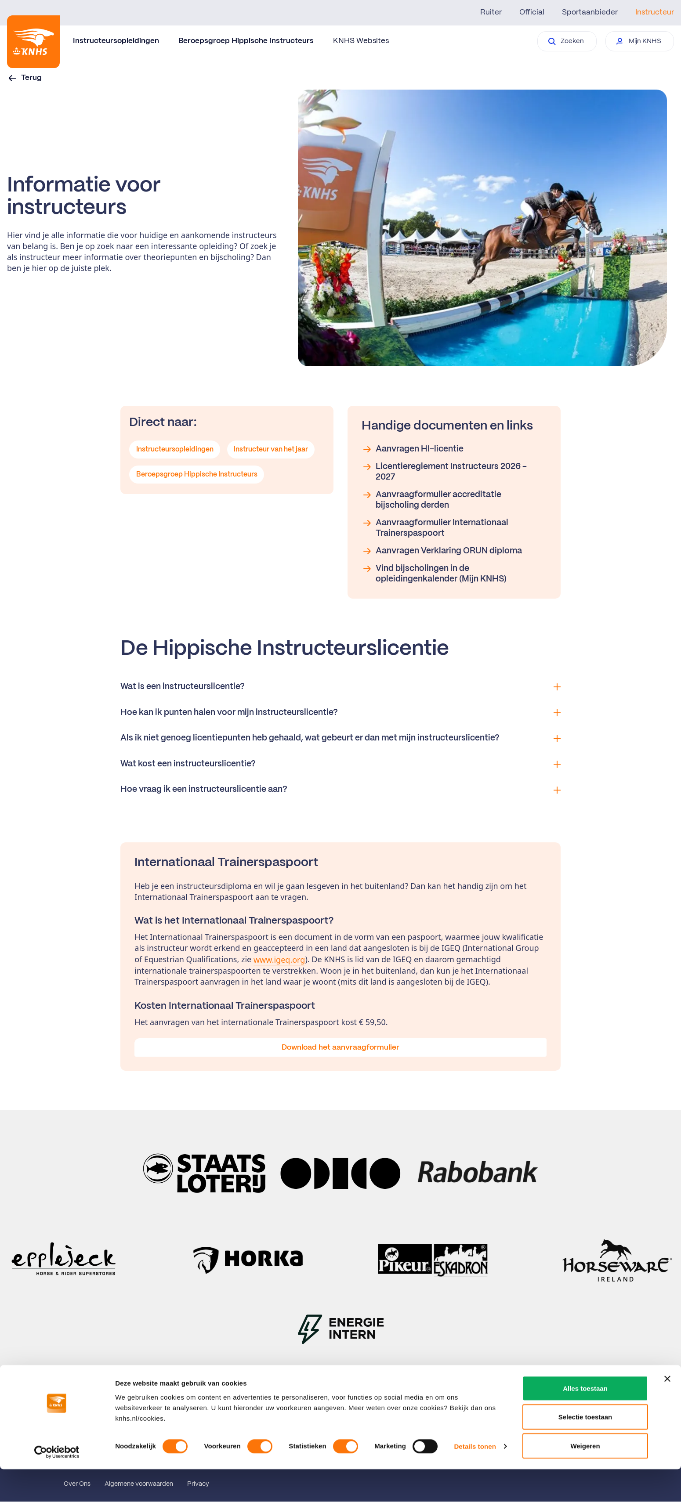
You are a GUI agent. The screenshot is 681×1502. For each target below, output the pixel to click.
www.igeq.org (279, 959)
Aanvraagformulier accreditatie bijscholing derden (431, 499)
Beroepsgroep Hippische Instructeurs (246, 40)
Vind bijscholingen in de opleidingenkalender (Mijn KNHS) (434, 573)
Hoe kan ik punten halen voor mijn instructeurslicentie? (340, 713)
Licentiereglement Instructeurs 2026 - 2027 (444, 471)
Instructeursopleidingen (116, 40)
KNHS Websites (361, 40)
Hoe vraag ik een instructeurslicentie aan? (340, 790)
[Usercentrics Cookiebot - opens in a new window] (56, 1484)
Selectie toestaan (585, 1450)
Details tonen (475, 1479)
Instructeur (654, 12)
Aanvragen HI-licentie (413, 449)
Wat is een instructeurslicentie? (340, 687)
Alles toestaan (585, 1421)
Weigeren (585, 1478)
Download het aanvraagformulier (340, 1047)
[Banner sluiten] (667, 1411)
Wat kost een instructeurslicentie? (340, 764)
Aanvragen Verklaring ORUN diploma (442, 551)
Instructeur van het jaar (273, 450)
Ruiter (491, 12)
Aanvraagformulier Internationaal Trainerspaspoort (435, 528)
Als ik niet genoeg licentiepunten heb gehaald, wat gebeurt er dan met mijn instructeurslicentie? (340, 738)
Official (531, 12)
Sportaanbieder (590, 12)
